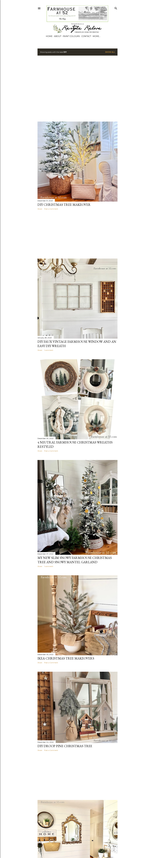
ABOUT (57, 36)
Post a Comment (51, 209)
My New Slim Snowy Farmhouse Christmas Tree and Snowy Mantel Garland (75, 560)
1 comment (48, 350)
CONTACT (86, 36)
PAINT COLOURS (71, 36)
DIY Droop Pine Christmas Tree (65, 746)
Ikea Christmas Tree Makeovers (66, 658)
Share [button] (40, 209)
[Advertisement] (26, 89)
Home (49, 36)
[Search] (116, 7)
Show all (110, 52)
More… (96, 36)
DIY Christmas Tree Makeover (64, 204)
